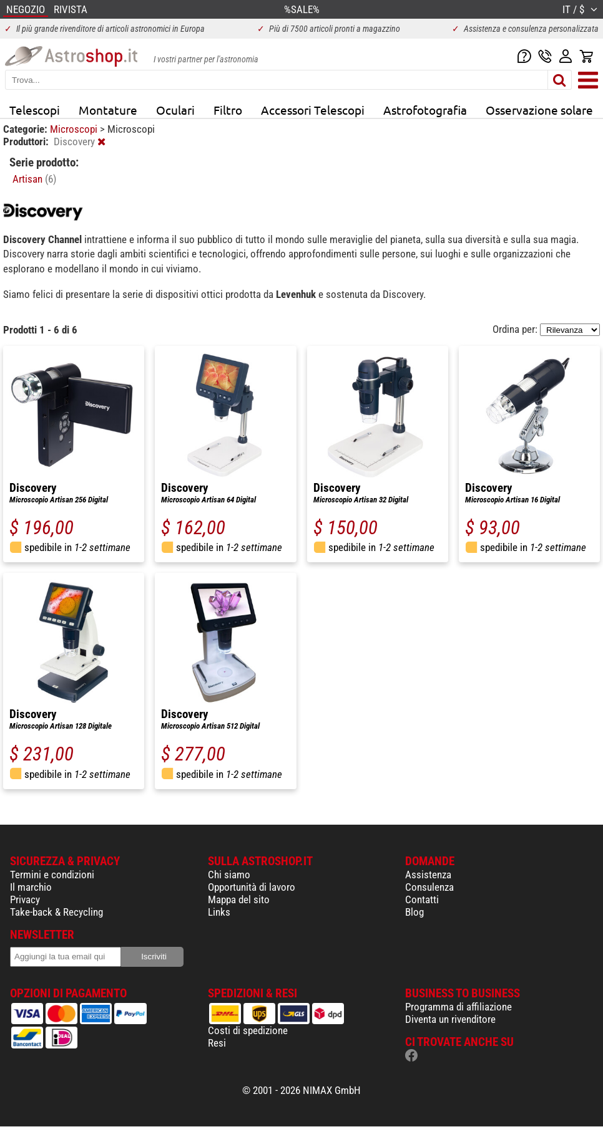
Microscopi (75, 129)
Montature (108, 109)
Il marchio (31, 887)
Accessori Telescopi (313, 109)
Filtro (227, 109)
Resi (217, 1043)
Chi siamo (229, 874)
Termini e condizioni (52, 874)
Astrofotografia (425, 109)
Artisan (34, 179)
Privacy (25, 899)
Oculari (175, 109)
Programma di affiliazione (458, 1006)
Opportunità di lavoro (251, 887)
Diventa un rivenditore (450, 1019)
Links (219, 912)
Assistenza (428, 874)
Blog (414, 912)
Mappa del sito (239, 899)
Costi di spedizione (248, 1030)
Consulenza (429, 887)
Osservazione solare (539, 109)
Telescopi (34, 109)
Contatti (422, 899)
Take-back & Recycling (56, 912)
